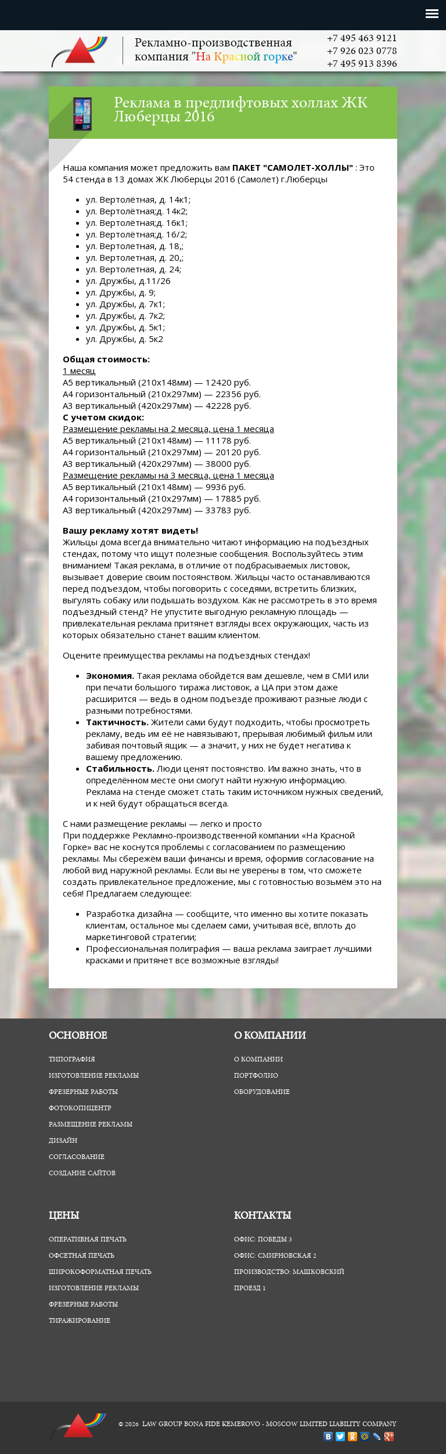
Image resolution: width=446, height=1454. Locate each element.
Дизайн (63, 1141)
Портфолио (256, 1075)
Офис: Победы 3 (263, 1239)
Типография (72, 1059)
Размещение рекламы (90, 1124)
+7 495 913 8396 (362, 64)
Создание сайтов (82, 1173)
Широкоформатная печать (100, 1272)
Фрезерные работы (83, 1092)
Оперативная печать (88, 1239)
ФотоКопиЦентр (80, 1108)
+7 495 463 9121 (362, 39)
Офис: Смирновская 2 (275, 1256)
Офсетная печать (81, 1256)
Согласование (77, 1157)
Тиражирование (79, 1321)
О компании (258, 1059)
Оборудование (262, 1092)
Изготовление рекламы (94, 1075)
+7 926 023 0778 (362, 51)
